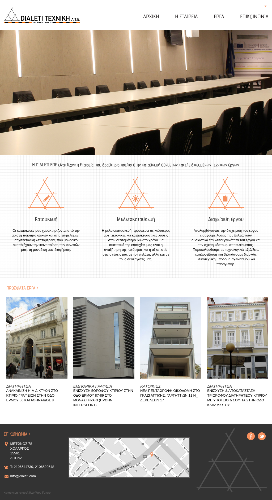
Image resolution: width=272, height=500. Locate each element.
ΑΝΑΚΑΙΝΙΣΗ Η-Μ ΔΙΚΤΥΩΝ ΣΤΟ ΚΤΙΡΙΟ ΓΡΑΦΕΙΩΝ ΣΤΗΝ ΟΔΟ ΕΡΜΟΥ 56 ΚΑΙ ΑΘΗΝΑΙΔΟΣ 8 (32, 395)
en (266, 5)
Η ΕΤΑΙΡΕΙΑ (186, 17)
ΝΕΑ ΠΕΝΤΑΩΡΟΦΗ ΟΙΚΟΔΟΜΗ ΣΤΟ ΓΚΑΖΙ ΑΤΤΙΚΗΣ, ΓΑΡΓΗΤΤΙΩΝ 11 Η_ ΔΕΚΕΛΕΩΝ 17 (170, 395)
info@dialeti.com (23, 476)
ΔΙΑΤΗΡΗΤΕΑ (18, 386)
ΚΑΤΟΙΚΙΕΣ (150, 386)
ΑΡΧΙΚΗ (151, 17)
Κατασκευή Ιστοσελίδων (19, 492)
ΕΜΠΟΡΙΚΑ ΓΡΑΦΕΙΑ (92, 386)
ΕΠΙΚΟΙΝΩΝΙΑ (254, 17)
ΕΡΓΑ (219, 17)
